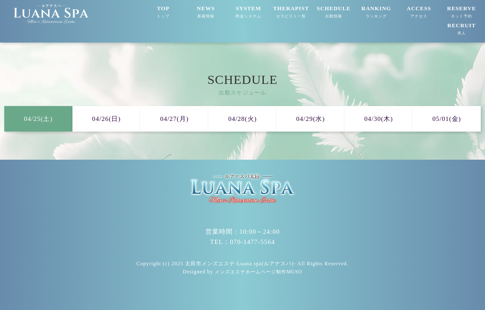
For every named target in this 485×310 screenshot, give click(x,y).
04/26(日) (106, 118)
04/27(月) (174, 118)
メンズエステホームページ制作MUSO (258, 272)
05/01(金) (447, 118)
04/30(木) (378, 118)
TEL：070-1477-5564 (242, 241)
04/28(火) (242, 118)
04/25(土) (38, 118)
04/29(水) (310, 118)
